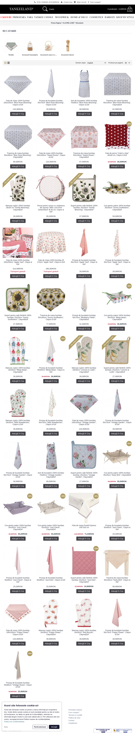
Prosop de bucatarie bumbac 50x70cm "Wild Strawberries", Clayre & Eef (51, 422)
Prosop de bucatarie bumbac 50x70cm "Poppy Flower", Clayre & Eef (117, 632)
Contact (71, 720)
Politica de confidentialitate (14, 722)
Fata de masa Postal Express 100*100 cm (84, 526)
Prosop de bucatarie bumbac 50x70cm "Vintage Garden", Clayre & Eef (117, 422)
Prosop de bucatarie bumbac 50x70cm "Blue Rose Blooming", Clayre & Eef (51, 103)
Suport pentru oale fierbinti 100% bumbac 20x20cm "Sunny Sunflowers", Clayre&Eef (17, 317)
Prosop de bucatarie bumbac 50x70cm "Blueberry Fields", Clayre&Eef (84, 317)
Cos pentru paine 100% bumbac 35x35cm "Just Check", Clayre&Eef (18, 527)
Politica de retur (74, 718)
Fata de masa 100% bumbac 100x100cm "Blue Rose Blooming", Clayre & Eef (18, 103)
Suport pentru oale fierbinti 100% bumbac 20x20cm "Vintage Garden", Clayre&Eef (84, 475)
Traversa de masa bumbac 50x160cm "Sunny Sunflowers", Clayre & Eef (51, 317)
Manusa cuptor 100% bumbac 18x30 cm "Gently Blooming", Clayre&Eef (18, 208)
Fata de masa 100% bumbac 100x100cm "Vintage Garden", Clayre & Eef (84, 422)
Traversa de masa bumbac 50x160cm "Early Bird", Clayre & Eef (117, 580)
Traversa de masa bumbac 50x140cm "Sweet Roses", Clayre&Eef (84, 155)
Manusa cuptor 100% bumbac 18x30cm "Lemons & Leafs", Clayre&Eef (84, 370)
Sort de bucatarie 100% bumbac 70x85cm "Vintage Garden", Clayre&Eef (51, 475)
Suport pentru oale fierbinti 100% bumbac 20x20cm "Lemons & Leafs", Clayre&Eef (117, 370)
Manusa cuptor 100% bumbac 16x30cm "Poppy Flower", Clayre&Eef (51, 632)
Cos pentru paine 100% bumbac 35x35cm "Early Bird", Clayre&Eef (117, 474)
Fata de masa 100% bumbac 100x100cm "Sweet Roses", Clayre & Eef (51, 155)
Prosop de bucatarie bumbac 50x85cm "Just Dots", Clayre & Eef (51, 579)
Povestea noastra (75, 710)
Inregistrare (73, 723)
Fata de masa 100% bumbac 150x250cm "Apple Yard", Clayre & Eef (18, 262)
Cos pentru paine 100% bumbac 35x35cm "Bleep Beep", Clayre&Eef (117, 317)
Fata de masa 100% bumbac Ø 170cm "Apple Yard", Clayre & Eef (51, 261)
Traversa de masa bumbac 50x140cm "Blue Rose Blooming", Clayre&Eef (117, 103)
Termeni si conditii (75, 715)
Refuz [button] (6, 727)
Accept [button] (54, 727)
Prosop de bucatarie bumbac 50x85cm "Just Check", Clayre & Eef (117, 527)
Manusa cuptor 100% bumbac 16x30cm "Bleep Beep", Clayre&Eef (18, 370)
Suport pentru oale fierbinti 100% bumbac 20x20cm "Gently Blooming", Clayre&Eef (84, 208)
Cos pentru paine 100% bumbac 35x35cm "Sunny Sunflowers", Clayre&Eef (117, 208)
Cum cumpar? (74, 712)
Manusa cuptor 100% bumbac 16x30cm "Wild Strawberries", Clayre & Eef (18, 422)
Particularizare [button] (40, 727)
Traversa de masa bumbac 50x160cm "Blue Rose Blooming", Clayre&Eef (18, 155)
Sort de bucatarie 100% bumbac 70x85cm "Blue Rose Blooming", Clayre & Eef (84, 103)
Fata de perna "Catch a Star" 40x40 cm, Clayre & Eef (117, 154)
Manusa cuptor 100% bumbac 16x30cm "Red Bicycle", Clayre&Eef (84, 632)
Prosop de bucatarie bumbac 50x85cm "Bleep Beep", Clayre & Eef (50, 370)
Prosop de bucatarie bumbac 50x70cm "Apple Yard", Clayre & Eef (84, 262)
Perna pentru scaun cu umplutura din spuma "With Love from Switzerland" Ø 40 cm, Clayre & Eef (51, 209)
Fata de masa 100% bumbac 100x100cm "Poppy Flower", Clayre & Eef (18, 632)
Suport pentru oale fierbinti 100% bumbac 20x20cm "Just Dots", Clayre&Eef (84, 580)
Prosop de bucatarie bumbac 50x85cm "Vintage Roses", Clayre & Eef (18, 685)
